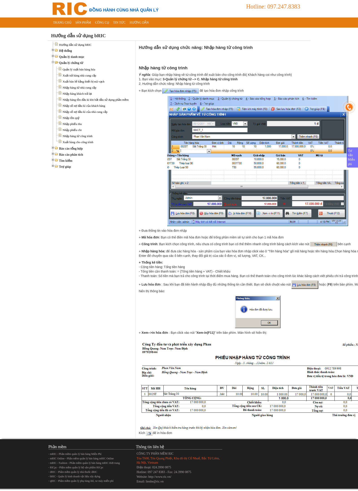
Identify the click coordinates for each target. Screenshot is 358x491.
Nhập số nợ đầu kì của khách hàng (84, 105)
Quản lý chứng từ (71, 63)
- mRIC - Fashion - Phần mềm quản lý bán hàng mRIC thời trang (84, 463)
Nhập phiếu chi (72, 130)
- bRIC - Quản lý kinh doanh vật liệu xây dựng (74, 476)
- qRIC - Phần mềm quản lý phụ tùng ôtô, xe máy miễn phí (81, 480)
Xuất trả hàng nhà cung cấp (79, 75)
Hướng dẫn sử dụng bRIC (75, 44)
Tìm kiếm (65, 160)
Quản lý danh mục (71, 57)
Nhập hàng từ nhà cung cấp (79, 87)
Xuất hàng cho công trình (78, 142)
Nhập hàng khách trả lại (77, 93)
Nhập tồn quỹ (71, 118)
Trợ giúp (65, 166)
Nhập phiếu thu (72, 124)
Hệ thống (65, 50)
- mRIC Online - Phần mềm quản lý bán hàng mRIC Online (81, 458)
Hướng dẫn (139, 22)
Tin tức (119, 22)
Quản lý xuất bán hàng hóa (79, 69)
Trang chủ (62, 22)
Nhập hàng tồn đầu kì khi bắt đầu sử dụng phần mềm (96, 99)
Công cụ (102, 22)
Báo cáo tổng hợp (71, 148)
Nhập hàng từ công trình (77, 136)
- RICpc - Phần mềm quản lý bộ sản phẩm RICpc (75, 467)
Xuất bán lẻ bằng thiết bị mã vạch (83, 81)
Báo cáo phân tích (71, 154)
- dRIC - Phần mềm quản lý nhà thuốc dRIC (72, 472)
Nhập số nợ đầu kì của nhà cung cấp (85, 111)
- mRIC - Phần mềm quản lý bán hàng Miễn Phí (75, 454)
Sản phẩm (83, 22)
